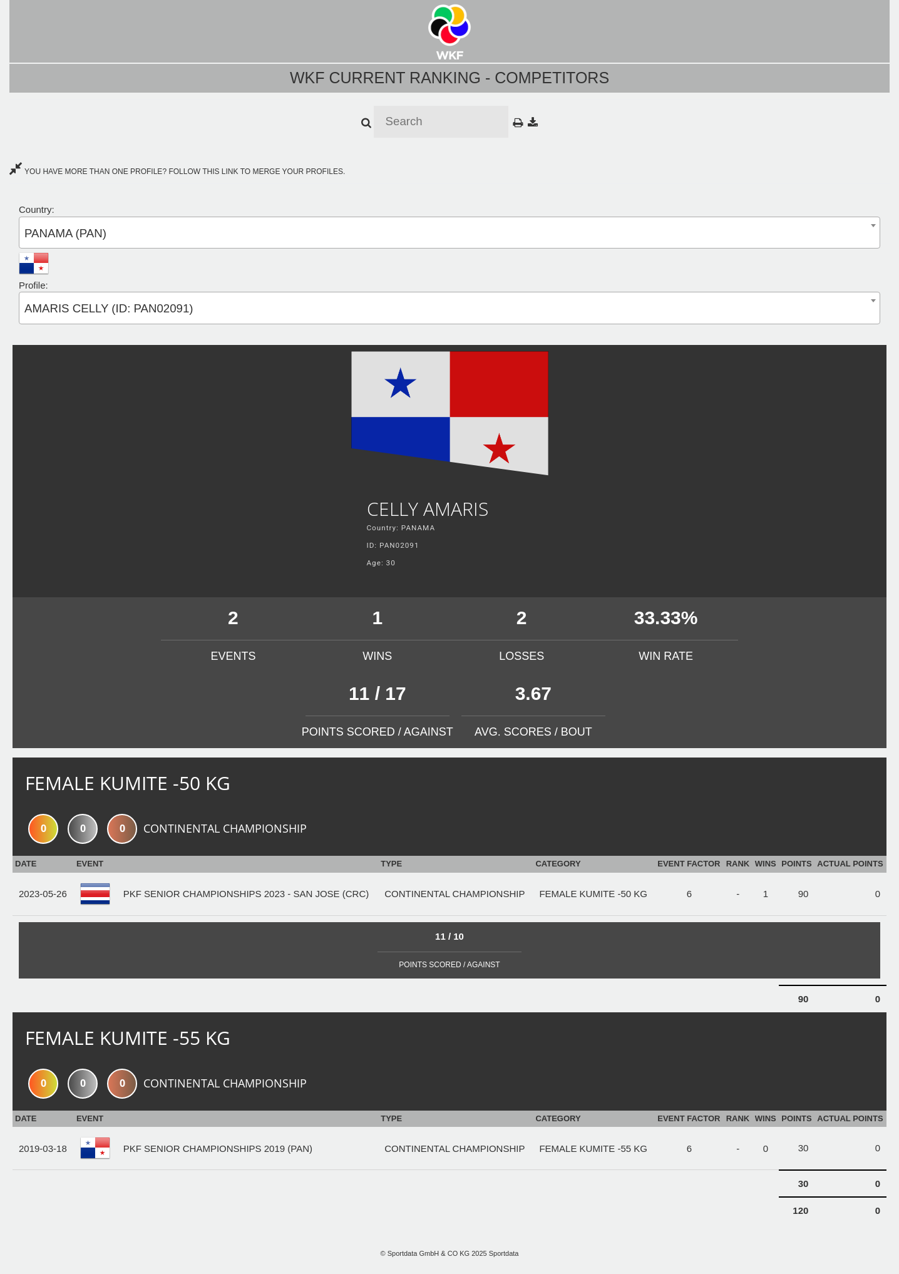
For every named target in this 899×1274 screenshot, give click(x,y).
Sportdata (504, 1253)
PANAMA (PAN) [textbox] (65, 233)
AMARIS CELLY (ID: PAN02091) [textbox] (108, 308)
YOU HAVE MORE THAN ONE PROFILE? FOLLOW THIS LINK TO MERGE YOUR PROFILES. (177, 171)
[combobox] (449, 233)
